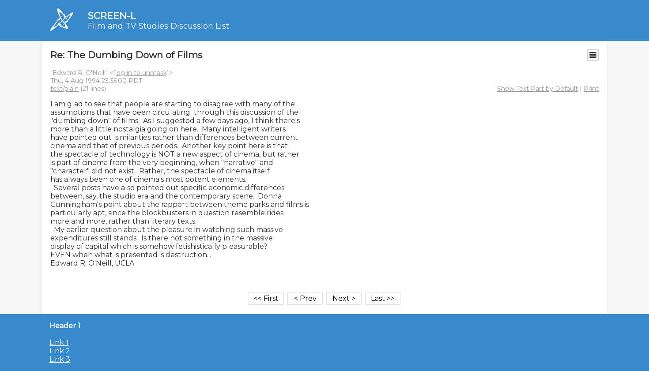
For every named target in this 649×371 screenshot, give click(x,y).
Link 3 (59, 359)
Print (591, 89)
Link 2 (59, 351)
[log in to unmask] (141, 73)
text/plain (64, 89)
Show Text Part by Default (537, 89)
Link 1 (58, 342)
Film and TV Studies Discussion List (158, 26)
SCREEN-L (112, 15)
